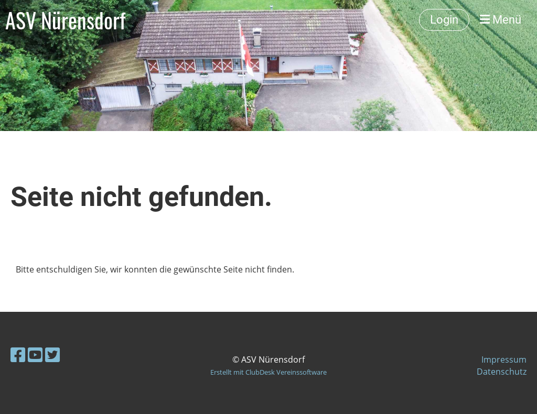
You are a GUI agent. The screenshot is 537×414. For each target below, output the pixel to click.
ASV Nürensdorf (65, 20)
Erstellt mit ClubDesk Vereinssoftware (268, 372)
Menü (500, 19)
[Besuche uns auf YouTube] (35, 354)
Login (444, 19)
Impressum (504, 359)
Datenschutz (502, 371)
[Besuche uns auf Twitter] (52, 354)
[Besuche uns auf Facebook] (17, 354)
